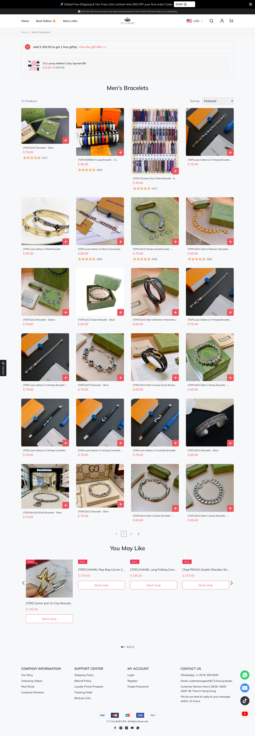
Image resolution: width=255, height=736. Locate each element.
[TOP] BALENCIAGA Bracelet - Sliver (42, 512)
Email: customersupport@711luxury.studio (206, 681)
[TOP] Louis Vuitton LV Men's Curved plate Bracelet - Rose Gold (100, 249)
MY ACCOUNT (138, 669)
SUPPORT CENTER (88, 669)
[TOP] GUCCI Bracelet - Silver (38, 148)
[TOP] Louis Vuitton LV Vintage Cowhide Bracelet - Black (44, 450)
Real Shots (27, 686)
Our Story (27, 675)
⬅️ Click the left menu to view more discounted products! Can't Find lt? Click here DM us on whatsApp (127, 11)
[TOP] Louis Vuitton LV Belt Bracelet (41, 249)
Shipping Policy (84, 675)
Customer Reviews (32, 692)
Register (132, 681)
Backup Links (82, 698)
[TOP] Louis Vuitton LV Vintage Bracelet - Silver (209, 160)
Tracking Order (83, 692)
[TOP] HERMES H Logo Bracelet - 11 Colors (97, 160)
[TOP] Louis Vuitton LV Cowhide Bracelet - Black (155, 450)
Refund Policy (82, 681)
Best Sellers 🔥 (46, 21)
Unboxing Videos (31, 681)
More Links (70, 21)
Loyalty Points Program (88, 686)
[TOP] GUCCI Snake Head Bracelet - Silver (152, 249)
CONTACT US (191, 669)
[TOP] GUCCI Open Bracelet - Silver (96, 320)
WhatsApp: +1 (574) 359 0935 (199, 675)
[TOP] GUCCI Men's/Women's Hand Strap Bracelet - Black (155, 320)
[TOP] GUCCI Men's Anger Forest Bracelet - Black (155, 385)
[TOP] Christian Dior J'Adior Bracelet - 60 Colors (154, 178)
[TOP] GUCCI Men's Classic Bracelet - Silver (207, 385)
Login (131, 675)
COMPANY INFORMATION (41, 669)
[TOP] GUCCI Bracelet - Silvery (39, 320)
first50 (181, 4)
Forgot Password (138, 686)
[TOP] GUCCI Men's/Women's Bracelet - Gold (209, 249)
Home (25, 21)
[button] (23, 583)
